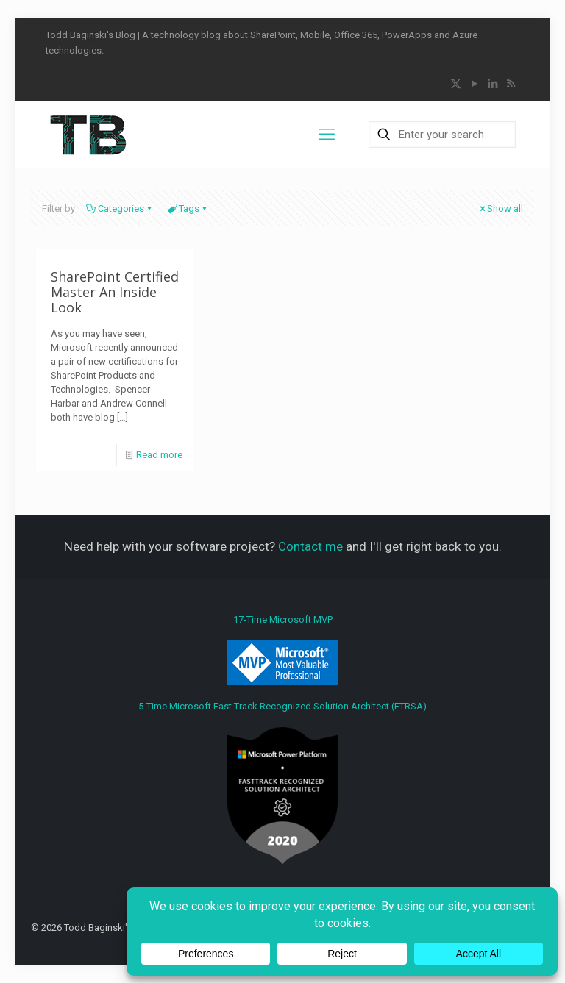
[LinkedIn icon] (492, 83)
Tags (188, 208)
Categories (120, 208)
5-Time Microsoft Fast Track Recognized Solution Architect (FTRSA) (282, 783)
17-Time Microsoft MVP (282, 649)
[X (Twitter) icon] (455, 83)
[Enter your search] (442, 134)
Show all (500, 208)
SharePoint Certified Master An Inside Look (115, 292)
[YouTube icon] (474, 83)
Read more (159, 454)
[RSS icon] (510, 83)
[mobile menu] (326, 134)
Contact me (310, 546)
